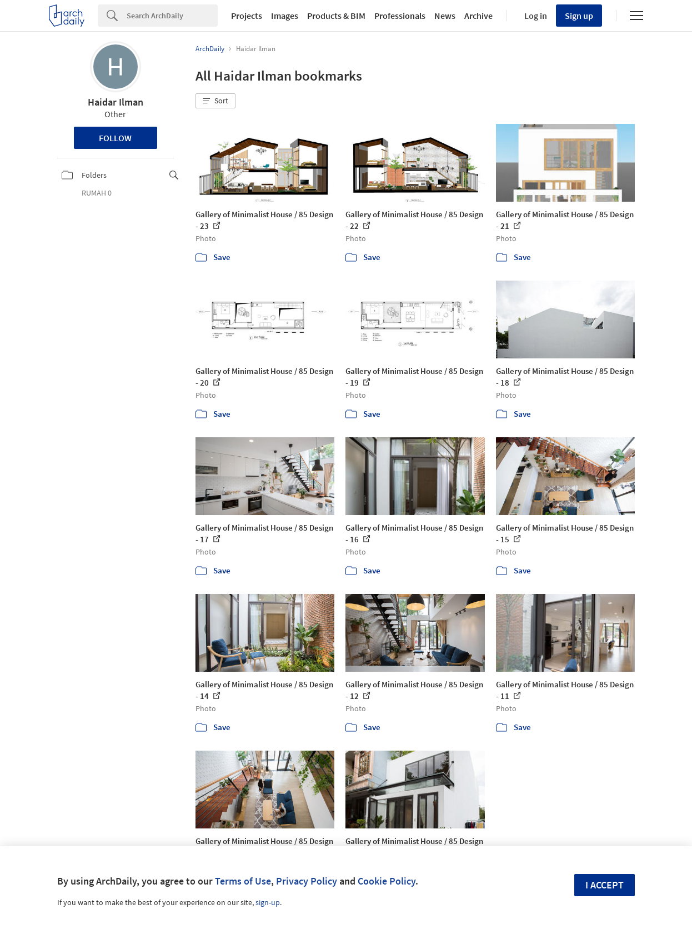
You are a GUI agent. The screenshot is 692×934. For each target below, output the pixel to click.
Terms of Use (243, 881)
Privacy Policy (306, 881)
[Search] (172, 15)
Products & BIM (336, 15)
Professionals (399, 15)
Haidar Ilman (115, 102)
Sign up (579, 15)
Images (284, 15)
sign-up (267, 902)
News (444, 15)
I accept (604, 884)
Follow (115, 137)
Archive (478, 15)
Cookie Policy (386, 881)
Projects (246, 15)
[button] (215, 101)
